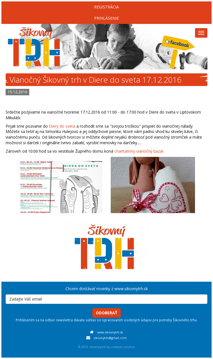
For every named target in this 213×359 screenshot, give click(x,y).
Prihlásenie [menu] (106, 18)
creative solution (123, 347)
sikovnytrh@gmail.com (110, 338)
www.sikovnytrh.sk (110, 332)
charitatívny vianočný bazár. (139, 151)
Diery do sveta (62, 126)
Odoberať (106, 312)
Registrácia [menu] (106, 7)
